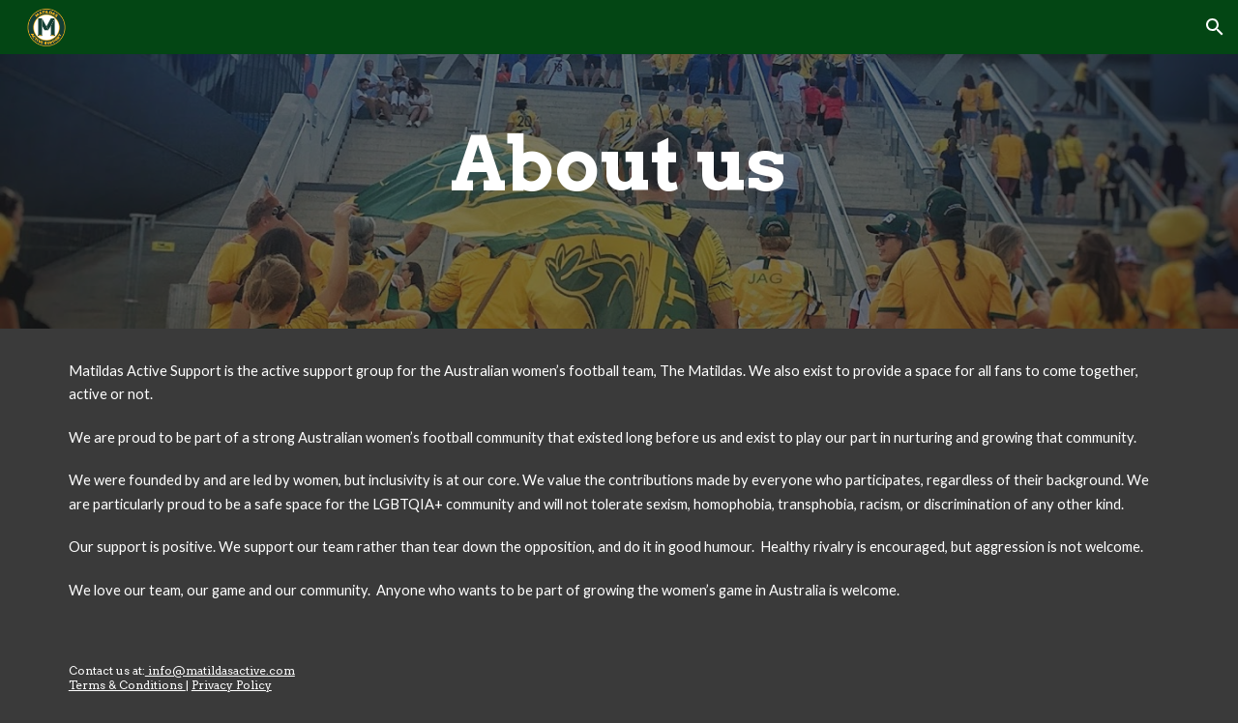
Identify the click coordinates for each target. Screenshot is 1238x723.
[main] (619, 164)
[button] (1215, 27)
